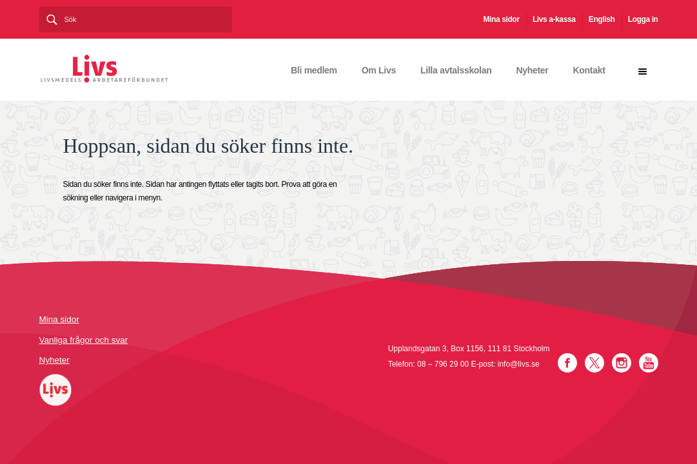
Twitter (594, 362)
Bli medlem (314, 70)
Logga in (643, 19)
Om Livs (379, 70)
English (602, 19)
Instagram (621, 362)
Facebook (567, 362)
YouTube (648, 362)
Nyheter (532, 70)
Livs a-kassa (554, 19)
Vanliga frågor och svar (83, 340)
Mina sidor (502, 19)
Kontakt (589, 70)
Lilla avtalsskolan (456, 70)
